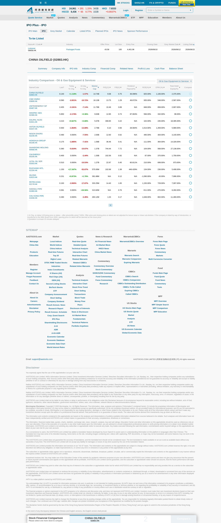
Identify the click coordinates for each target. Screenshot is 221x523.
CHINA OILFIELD (36, 93)
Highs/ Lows (55, 259)
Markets (160, 256)
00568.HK (33, 150)
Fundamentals (80, 319)
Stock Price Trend (80, 287)
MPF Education (160, 312)
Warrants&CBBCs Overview (132, 241)
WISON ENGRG (36, 134)
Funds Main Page (160, 273)
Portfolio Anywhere (80, 326)
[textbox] (169, 10)
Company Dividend (56, 301)
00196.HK (33, 143)
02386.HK (33, 115)
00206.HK (33, 156)
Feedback (34, 280)
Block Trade (80, 298)
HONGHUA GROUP (37, 141)
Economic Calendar (55, 337)
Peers (80, 305)
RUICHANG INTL (36, 168)
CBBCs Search (131, 276)
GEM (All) (56, 280)
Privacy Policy (34, 312)
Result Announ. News (56, 305)
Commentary (160, 252)
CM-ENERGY (34, 154)
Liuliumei (31, 48)
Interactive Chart (80, 252)
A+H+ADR (55, 333)
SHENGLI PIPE (35, 189)
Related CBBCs (80, 263)
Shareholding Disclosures (56, 323)
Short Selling (55, 298)
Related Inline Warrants (80, 266)
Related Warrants (79, 259)
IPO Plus (56, 319)
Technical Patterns (80, 322)
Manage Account (34, 273)
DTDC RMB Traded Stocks (56, 263)
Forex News (160, 248)
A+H (56, 326)
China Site (33, 245)
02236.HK (33, 136)
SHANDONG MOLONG (38, 147)
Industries (55, 266)
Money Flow (80, 301)
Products (34, 252)
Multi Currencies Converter (160, 259)
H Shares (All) (56, 273)
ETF (55, 291)
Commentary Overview (104, 266)
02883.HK (33, 95)
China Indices (56, 248)
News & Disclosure (80, 312)
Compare (184, 518)
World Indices (56, 245)
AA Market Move (80, 315)
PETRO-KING (35, 182)
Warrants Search (132, 255)
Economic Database (56, 340)
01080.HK (33, 191)
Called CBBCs (132, 294)
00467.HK (33, 108)
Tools (160, 287)
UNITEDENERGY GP (38, 106)
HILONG (32, 175)
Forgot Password (33, 277)
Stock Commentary (104, 269)
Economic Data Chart (56, 344)
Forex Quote (160, 245)
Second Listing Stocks (56, 284)
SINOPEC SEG (35, 113)
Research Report (55, 308)
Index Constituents (56, 270)
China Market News (104, 252)
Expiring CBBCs (132, 291)
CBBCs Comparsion (132, 280)
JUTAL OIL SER (35, 161)
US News (131, 326)
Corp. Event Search (55, 315)
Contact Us (34, 284)
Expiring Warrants (132, 262)
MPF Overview (160, 301)
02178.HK (33, 184)
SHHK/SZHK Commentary (104, 273)
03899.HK (33, 101)
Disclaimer (34, 308)
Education (33, 256)
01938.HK (33, 198)
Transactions (80, 294)
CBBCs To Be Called (132, 287)
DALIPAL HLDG (35, 120)
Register (34, 269)
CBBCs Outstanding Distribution (132, 283)
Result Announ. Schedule (56, 312)
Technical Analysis (80, 248)
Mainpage (34, 241)
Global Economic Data (132, 333)
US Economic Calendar (132, 329)
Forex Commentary (104, 280)
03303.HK (33, 163)
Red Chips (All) (55, 277)
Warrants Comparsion (131, 259)
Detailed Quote (79, 245)
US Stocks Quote (132, 312)
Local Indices (56, 241)
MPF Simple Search (160, 305)
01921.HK (33, 122)
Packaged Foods (73, 49)
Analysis (131, 319)
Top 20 (56, 256)
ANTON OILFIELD (36, 127)
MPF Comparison (160, 308)
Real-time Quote (80, 241)
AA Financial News (104, 241)
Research (104, 284)
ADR (56, 330)
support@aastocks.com (42, 359)
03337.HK (33, 129)
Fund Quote (160, 277)
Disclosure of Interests (80, 308)
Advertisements (34, 305)
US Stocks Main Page (131, 308)
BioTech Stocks (56, 287)
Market (131, 315)
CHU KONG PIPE (36, 196)
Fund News (160, 280)
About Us (34, 298)
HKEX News (104, 248)
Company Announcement (56, 294)
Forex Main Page (160, 241)
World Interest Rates (56, 347)
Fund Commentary (104, 277)
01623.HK (33, 177)
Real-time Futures (56, 252)
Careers (34, 301)
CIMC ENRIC (34, 99)
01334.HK (33, 170)
